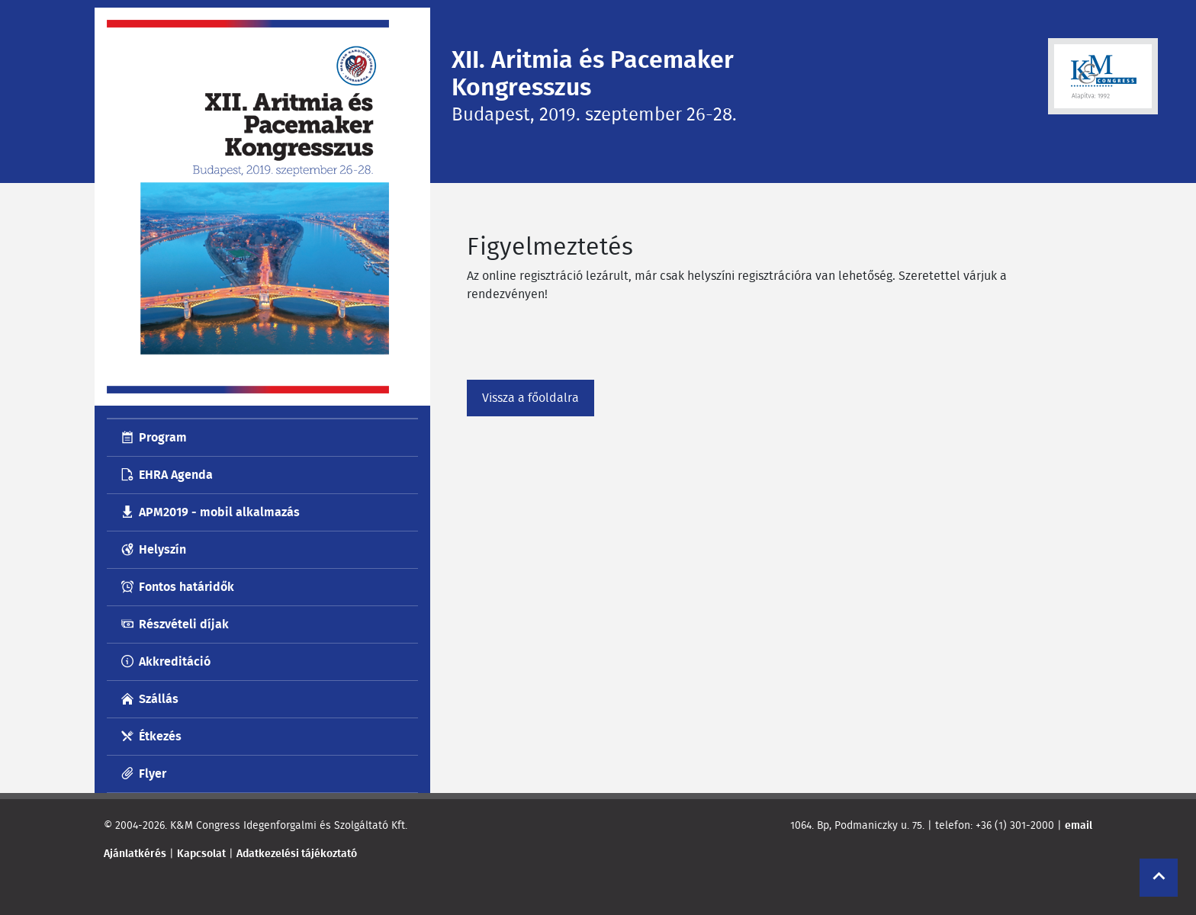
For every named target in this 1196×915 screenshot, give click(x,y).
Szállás (158, 699)
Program (163, 437)
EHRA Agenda (176, 474)
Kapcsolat (201, 853)
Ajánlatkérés (135, 853)
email (1078, 825)
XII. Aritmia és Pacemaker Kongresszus (593, 73)
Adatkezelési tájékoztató (296, 853)
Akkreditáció (175, 661)
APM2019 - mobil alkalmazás (219, 512)
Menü (153, 173)
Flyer (152, 773)
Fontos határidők (186, 587)
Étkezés (160, 736)
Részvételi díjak (184, 624)
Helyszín (162, 549)
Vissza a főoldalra (530, 397)
